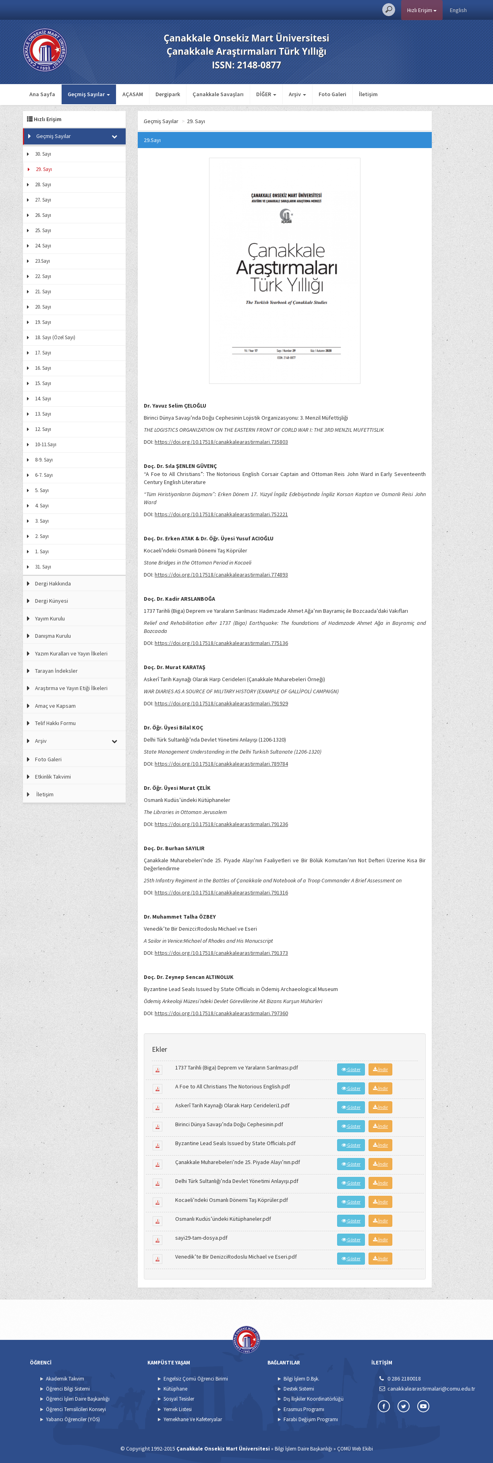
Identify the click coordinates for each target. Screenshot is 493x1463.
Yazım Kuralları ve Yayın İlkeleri (71, 653)
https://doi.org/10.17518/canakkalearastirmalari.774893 (221, 574)
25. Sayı (43, 230)
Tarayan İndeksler (56, 670)
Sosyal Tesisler (179, 1398)
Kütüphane (175, 1388)
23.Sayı (42, 261)
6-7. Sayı (44, 475)
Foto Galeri (332, 94)
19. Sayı (43, 322)
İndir (380, 1069)
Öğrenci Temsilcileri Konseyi (76, 1409)
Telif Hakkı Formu (55, 723)
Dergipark (167, 94)
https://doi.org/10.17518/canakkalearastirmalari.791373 (221, 952)
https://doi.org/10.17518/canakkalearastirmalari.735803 (221, 441)
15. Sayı (43, 383)
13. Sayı (43, 413)
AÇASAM (132, 94)
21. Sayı (43, 291)
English (458, 10)
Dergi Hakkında (53, 583)
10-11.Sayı (45, 444)
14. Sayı (43, 398)
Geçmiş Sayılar (53, 136)
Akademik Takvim (65, 1378)
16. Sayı (43, 368)
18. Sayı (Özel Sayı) (55, 337)
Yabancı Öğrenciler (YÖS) (73, 1419)
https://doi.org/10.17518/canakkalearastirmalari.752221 (221, 514)
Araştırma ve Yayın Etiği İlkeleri (71, 688)
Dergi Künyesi (51, 600)
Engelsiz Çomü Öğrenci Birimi (196, 1378)
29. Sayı (44, 169)
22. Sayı (43, 276)
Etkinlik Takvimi (53, 776)
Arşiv (41, 740)
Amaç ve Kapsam (55, 705)
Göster (351, 1069)
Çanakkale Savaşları (218, 94)
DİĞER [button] (266, 94)
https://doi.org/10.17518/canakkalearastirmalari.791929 (221, 703)
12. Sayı (43, 429)
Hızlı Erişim (422, 10)
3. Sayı (42, 520)
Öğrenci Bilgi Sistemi (68, 1388)
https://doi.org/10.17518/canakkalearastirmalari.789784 (221, 763)
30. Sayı (43, 153)
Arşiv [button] (297, 94)
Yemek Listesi (178, 1409)
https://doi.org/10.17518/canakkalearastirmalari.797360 (221, 1013)
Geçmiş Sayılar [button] (89, 94)
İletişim (368, 94)
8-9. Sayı (44, 459)
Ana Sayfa (42, 94)
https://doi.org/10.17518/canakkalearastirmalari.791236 (221, 824)
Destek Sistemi (299, 1388)
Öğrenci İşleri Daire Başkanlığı (78, 1398)
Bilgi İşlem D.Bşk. (301, 1378)
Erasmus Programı (304, 1409)
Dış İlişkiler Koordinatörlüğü (314, 1398)
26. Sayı (43, 215)
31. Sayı (43, 566)
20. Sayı (43, 306)
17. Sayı (43, 352)
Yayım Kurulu (50, 618)
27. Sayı (43, 199)
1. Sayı (42, 551)
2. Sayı (42, 536)
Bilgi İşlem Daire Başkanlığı (303, 1448)
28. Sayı (43, 184)
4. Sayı (42, 505)
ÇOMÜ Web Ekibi (355, 1448)
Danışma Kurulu (53, 635)
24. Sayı (43, 245)
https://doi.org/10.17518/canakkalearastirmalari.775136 (221, 643)
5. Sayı (42, 490)
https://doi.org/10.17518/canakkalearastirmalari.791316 (221, 892)
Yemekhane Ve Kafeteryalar (193, 1419)
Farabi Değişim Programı (311, 1419)
